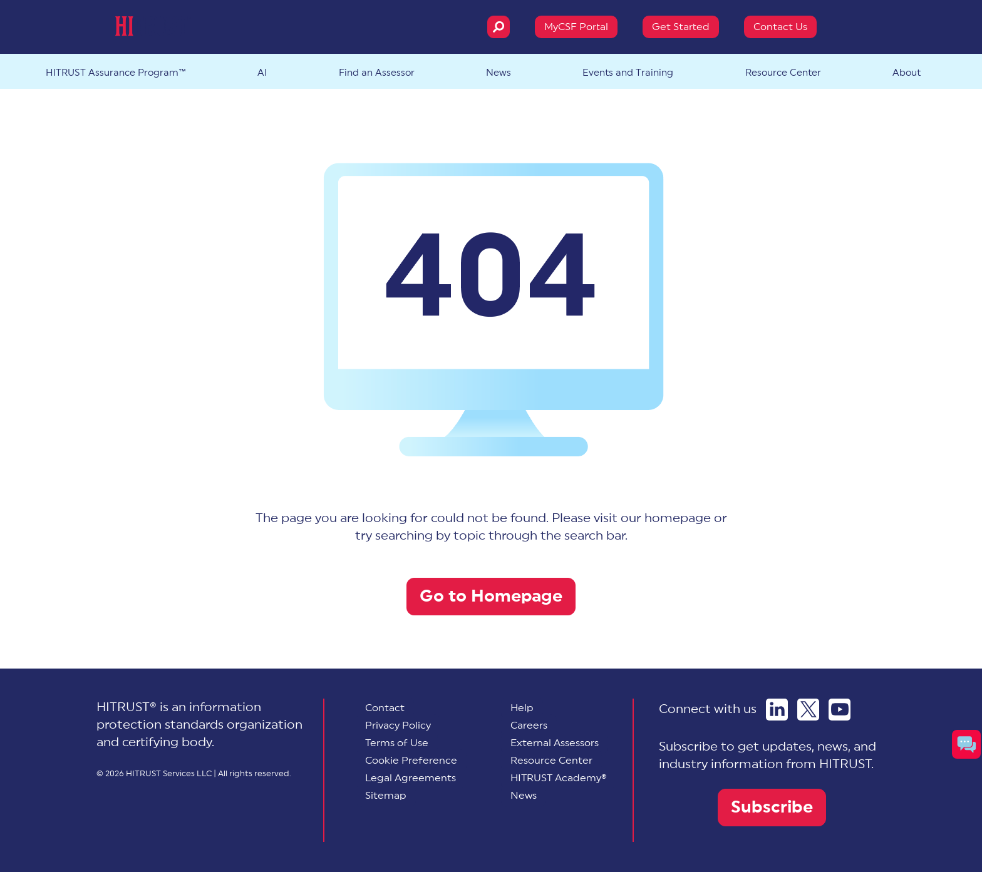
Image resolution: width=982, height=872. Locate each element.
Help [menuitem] (522, 708)
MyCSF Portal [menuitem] (576, 27)
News (498, 73)
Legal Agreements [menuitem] (410, 778)
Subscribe (772, 807)
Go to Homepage (491, 596)
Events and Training (627, 73)
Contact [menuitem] (385, 708)
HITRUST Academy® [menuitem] (558, 778)
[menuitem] (411, 760)
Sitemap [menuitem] (385, 796)
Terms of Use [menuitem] (396, 743)
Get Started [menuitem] (681, 27)
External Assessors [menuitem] (554, 743)
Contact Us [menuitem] (780, 27)
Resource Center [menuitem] (551, 761)
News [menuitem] (523, 796)
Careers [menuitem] (528, 726)
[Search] (498, 27)
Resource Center (783, 73)
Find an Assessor (377, 73)
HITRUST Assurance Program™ (116, 73)
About (906, 73)
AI (262, 73)
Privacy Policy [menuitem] (398, 726)
